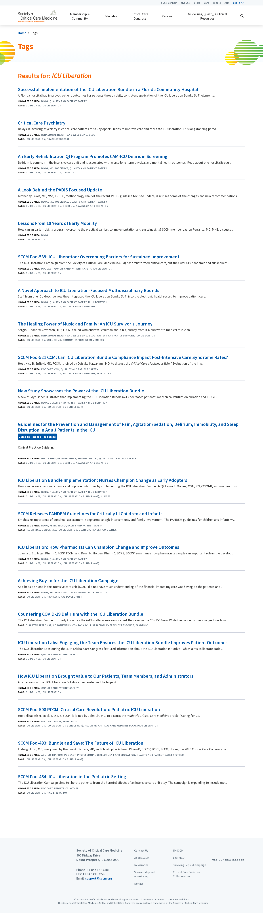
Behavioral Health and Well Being (64, 134)
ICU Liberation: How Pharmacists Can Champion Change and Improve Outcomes (98, 547)
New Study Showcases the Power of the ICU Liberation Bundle (81, 391)
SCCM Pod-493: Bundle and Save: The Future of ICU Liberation (80, 743)
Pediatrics (56, 525)
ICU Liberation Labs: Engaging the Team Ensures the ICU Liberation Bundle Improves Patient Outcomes (123, 642)
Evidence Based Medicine (79, 306)
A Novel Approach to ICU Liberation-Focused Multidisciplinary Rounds (88, 290)
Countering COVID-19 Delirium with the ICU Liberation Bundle (80, 614)
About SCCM (141, 857)
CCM (56, 369)
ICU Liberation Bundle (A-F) (65, 407)
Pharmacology (87, 458)
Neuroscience (58, 168)
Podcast (47, 268)
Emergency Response (120, 625)
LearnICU (178, 857)
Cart (206, 2)
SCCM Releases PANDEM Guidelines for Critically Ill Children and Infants (90, 514)
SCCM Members (94, 340)
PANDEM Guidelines (104, 529)
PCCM (57, 721)
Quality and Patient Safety (68, 101)
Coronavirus (62, 625)
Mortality (104, 373)
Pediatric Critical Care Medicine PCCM (110, 725)
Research (168, 16)
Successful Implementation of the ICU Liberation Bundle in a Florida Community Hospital (108, 89)
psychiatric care (58, 139)
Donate (216, 2)
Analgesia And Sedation (92, 206)
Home (22, 33)
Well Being (54, 340)
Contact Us (141, 850)
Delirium (68, 172)
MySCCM (185, 2)
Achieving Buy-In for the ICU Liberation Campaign (68, 580)
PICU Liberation (147, 725)
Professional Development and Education (78, 592)
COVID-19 (78, 625)
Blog (44, 101)
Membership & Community (80, 16)
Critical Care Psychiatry (41, 123)
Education (111, 16)
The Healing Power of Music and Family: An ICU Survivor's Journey (85, 324)
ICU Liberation (51, 105)
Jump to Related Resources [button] (37, 436)
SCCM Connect (169, 2)
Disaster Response (38, 625)
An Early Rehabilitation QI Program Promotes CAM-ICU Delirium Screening (92, 156)
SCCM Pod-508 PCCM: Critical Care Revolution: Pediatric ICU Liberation (89, 709)
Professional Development (65, 596)
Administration (52, 754)
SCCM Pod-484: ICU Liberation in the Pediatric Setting (72, 777)
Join (226, 2)
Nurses (105, 496)
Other (179, 754)
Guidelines (33, 105)
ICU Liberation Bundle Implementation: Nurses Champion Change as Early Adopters (102, 480)
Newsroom (141, 865)
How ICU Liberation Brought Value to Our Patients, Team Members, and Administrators (105, 676)
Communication (73, 340)
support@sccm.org (98, 878)
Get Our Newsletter (228, 859)
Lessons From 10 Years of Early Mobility (57, 223)
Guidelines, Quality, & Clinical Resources (207, 16)
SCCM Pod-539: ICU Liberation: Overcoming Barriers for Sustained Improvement (98, 257)
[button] (238, 2)
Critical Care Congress (140, 16)
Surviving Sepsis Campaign (189, 865)
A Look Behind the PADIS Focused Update (60, 190)
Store (197, 2)
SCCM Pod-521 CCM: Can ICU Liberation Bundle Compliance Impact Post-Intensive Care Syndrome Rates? (123, 357)
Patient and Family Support (115, 335)
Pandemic (142, 625)
